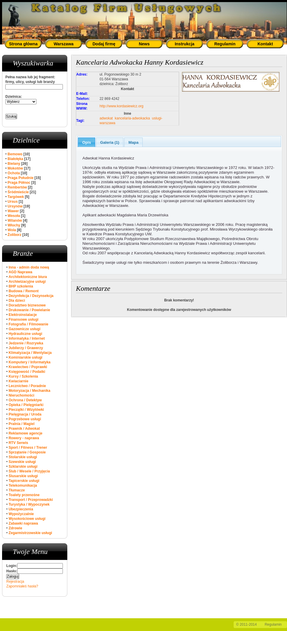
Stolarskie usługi (23, 457)
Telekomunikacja (23, 485)
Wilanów (15, 220)
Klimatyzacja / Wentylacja (30, 353)
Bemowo (15, 154)
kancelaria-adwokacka (132, 118)
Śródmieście (18, 192)
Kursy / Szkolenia (23, 376)
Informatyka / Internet (27, 338)
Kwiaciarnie (18, 381)
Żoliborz (15, 235)
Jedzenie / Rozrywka (26, 343)
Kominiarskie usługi (25, 357)
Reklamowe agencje (25, 433)
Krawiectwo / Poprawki (28, 367)
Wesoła (14, 216)
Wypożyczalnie (21, 514)
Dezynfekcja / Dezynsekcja (31, 296)
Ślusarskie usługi (23, 476)
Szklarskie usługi (23, 466)
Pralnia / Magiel (21, 424)
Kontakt (265, 43)
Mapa (133, 142)
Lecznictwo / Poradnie (27, 386)
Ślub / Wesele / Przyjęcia (29, 471)
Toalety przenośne (24, 495)
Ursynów (15, 206)
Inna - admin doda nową (29, 267)
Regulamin (225, 43)
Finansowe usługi (24, 319)
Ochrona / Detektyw (25, 400)
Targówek (16, 197)
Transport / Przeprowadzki (31, 500)
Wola (12, 230)
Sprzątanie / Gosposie (27, 452)
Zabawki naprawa (23, 523)
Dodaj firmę (104, 43)
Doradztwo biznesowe (27, 305)
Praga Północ (19, 182)
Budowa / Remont (24, 291)
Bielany (14, 164)
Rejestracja (15, 581)
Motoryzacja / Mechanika (29, 391)
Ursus (13, 201)
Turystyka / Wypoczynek (29, 504)
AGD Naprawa (20, 272)
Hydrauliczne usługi (25, 334)
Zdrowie (15, 528)
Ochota (14, 173)
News (144, 43)
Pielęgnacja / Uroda (25, 414)
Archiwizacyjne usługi (27, 281)
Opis (86, 142)
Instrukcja (184, 43)
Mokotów (15, 168)
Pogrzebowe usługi (25, 419)
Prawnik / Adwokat (24, 428)
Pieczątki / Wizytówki (26, 410)
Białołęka (15, 159)
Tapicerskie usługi (24, 481)
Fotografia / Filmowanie (28, 324)
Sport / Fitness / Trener (28, 447)
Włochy (14, 225)
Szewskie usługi (22, 462)
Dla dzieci (17, 300)
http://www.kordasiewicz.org (122, 106)
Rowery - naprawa (24, 438)
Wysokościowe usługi (27, 519)
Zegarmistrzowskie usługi (30, 533)
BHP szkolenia (21, 286)
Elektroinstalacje (23, 315)
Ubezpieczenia (21, 509)
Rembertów (17, 187)
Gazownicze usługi (24, 329)
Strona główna (23, 43)
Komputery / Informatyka (29, 362)
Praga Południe (21, 178)
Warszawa (64, 43)
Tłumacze (17, 490)
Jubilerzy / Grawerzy (26, 348)
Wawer (13, 211)
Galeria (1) (109, 142)
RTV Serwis (18, 443)
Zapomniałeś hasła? (22, 586)
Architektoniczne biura (28, 277)
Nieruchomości (21, 395)
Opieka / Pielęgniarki (26, 405)
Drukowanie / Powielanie (29, 310)
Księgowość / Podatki (27, 372)
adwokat (106, 118)
